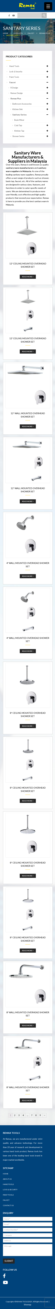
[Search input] (30, 15)
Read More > (28, 277)
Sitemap (27, 1304)
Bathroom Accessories (30, 104)
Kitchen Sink (30, 109)
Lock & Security (29, 71)
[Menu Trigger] (48, 6)
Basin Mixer (19, 120)
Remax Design (30, 93)
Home (5, 1174)
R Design (30, 88)
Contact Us (8, 1205)
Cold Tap (31, 125)
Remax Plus (30, 98)
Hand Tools (29, 66)
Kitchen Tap (31, 131)
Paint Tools (29, 77)
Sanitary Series (30, 115)
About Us (7, 1179)
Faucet (29, 82)
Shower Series (30, 136)
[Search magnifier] (44, 15)
